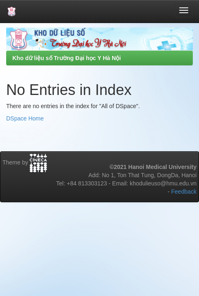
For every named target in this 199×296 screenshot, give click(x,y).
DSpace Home (25, 118)
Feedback (184, 191)
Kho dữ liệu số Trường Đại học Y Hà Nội (66, 58)
